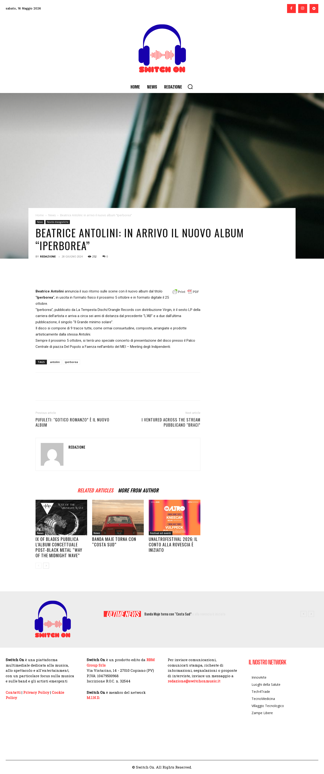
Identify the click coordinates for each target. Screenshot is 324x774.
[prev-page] (38, 566)
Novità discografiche (57, 222)
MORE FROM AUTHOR (138, 490)
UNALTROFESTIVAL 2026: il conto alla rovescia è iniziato (173, 544)
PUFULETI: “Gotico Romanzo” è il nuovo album (72, 422)
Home (40, 215)
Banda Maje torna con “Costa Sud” (114, 542)
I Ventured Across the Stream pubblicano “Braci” (171, 422)
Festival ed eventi (160, 533)
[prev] (303, 614)
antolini (55, 362)
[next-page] (46, 566)
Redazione (48, 256)
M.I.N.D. (93, 697)
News (52, 215)
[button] (190, 86)
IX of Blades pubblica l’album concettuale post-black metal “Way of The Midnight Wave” (59, 547)
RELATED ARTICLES (95, 490)
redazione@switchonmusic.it (194, 681)
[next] (311, 614)
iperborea (71, 362)
